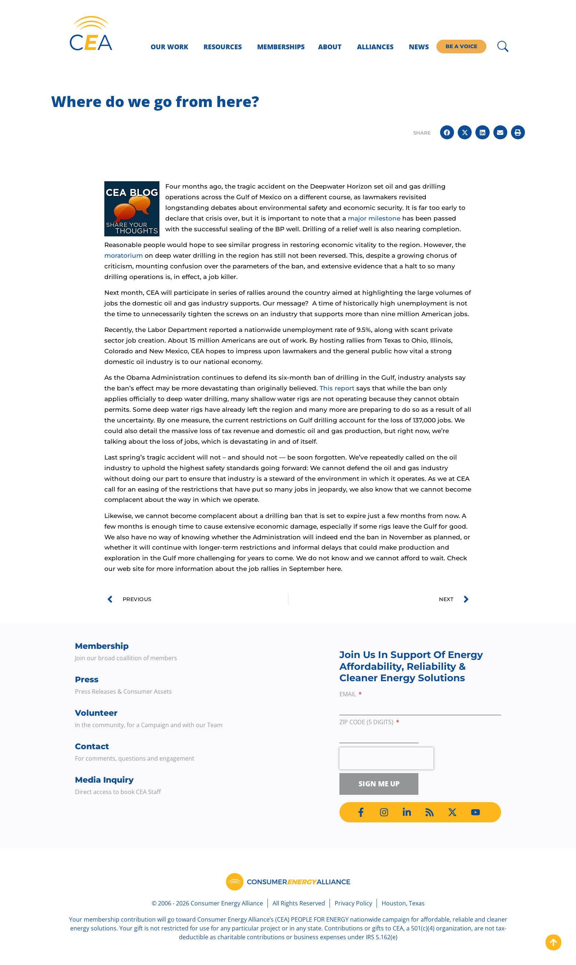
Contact (92, 746)
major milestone (374, 218)
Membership (102, 646)
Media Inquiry (104, 780)
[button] (447, 132)
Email (348, 694)
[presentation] (386, 758)
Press (86, 680)
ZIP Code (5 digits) (367, 722)
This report (337, 388)
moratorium (123, 255)
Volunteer (96, 713)
